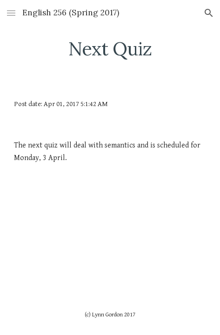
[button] (11, 13)
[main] (109, 49)
